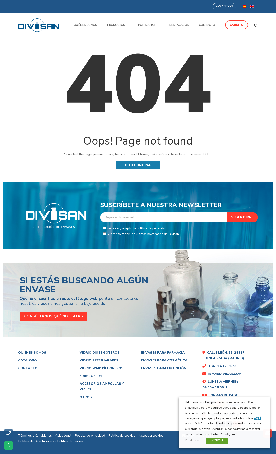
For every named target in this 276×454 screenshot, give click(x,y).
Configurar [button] (192, 440)
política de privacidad (151, 228)
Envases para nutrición (163, 368)
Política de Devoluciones (36, 441)
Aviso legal (63, 435)
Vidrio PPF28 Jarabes (99, 360)
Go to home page (138, 165)
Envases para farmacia (163, 352)
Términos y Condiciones (35, 435)
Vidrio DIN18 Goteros (100, 352)
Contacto (27, 368)
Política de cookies (121, 435)
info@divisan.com (222, 374)
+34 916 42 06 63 (219, 366)
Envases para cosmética (164, 360)
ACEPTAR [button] (217, 441)
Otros (86, 397)
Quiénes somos (32, 352)
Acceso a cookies (151, 435)
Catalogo (27, 360)
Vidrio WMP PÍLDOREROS (101, 368)
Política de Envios (70, 441)
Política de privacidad (90, 435)
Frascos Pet (91, 376)
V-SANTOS (224, 6)
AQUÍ (257, 418)
